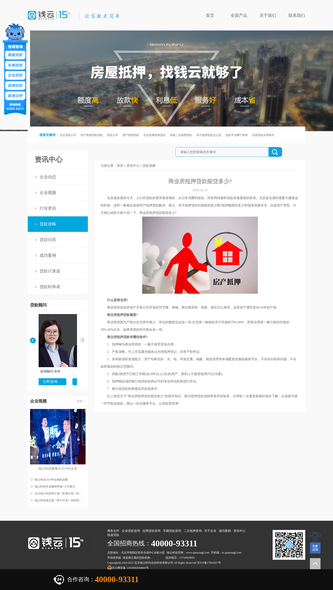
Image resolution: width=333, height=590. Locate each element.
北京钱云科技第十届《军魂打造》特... (58, 493)
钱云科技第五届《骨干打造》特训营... (58, 500)
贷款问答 (48, 239)
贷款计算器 (50, 271)
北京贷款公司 (68, 135)
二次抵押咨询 (193, 531)
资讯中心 (132, 165)
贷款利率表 (50, 286)
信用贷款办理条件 (263, 135)
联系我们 (296, 15)
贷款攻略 (48, 224)
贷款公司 (112, 135)
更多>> (81, 401)
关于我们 (267, 15)
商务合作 (113, 531)
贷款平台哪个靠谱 (236, 135)
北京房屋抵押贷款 (154, 135)
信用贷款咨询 (151, 531)
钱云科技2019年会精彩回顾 (51, 479)
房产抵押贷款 (130, 135)
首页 (210, 15)
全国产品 (239, 15)
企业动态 (48, 177)
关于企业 (210, 531)
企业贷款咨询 (131, 531)
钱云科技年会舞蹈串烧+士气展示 (55, 486)
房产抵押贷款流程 (91, 135)
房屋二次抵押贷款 (181, 135)
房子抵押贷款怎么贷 (208, 135)
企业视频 (48, 192)
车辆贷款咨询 (172, 531)
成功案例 (48, 255)
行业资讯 (48, 208)
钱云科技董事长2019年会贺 (57, 468)
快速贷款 (113, 535)
